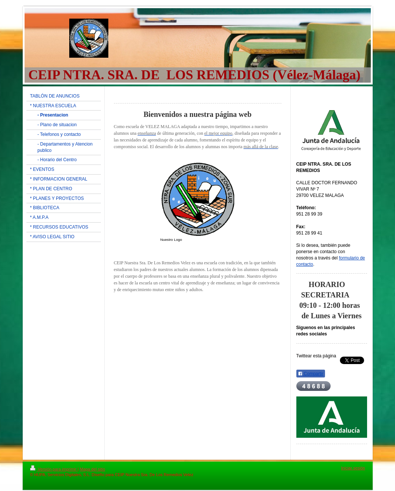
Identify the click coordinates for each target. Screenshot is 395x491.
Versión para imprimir (54, 469)
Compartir (311, 373)
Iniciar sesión (353, 468)
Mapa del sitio (92, 469)
